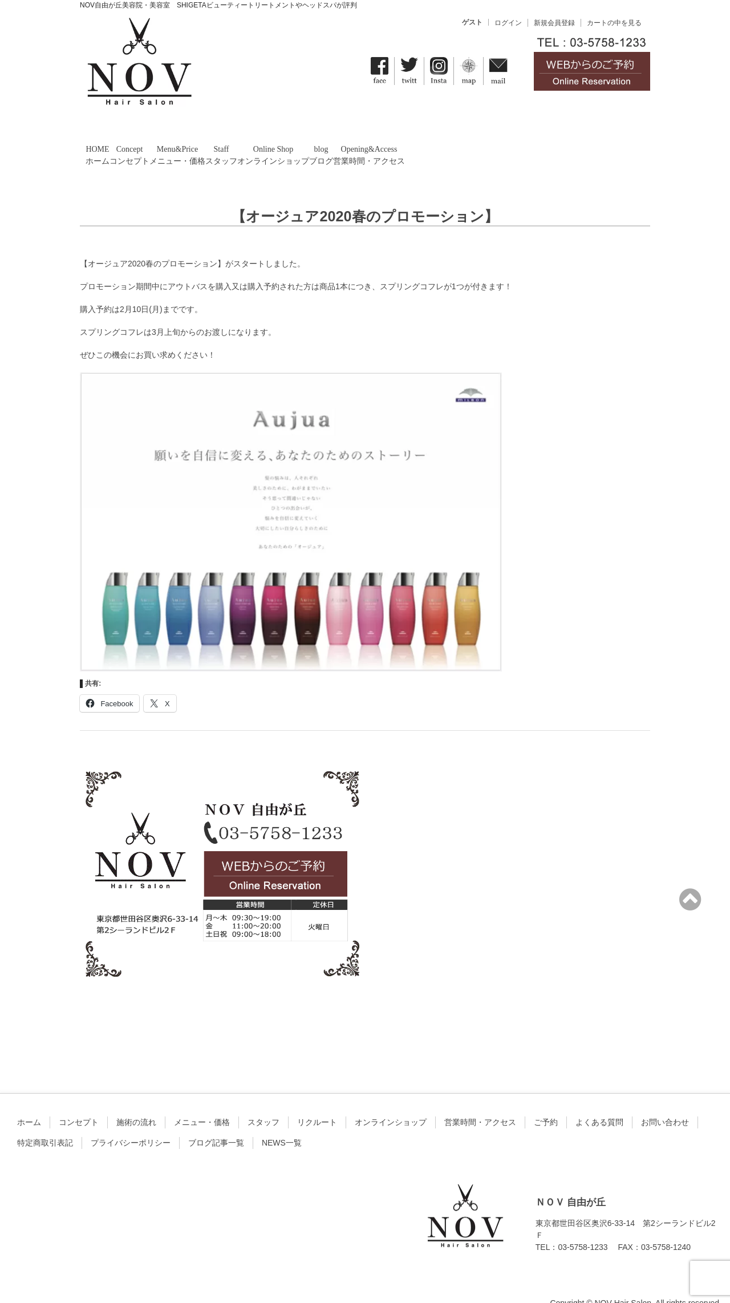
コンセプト (79, 1101)
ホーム (29, 1101)
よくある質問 (599, 1101)
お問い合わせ (665, 1101)
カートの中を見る (614, 23)
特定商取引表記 (45, 1121)
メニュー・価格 (202, 1101)
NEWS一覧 (282, 1121)
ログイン (508, 23)
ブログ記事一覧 (216, 1121)
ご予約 (546, 1101)
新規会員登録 (554, 23)
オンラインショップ (391, 1101)
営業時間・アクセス (480, 1101)
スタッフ (263, 1101)
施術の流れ (136, 1101)
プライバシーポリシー (131, 1121)
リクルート (317, 1101)
